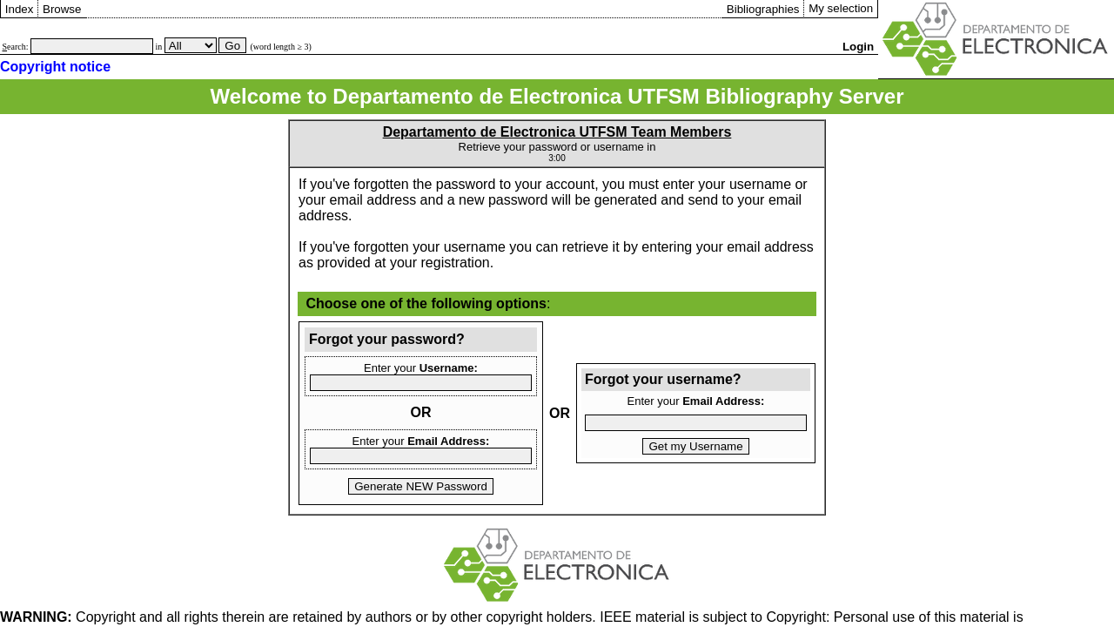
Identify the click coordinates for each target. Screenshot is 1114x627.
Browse (62, 9)
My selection (841, 8)
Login (858, 46)
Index (19, 9)
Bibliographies (763, 9)
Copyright (68, 617)
